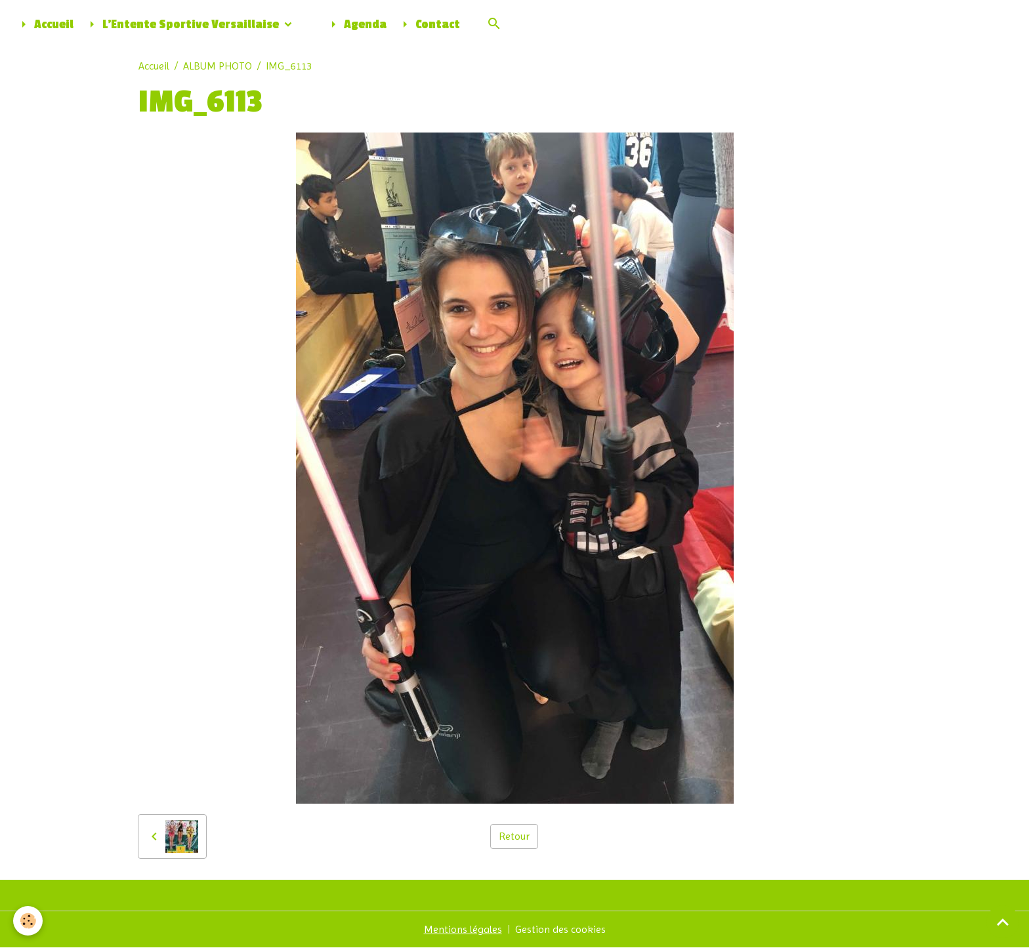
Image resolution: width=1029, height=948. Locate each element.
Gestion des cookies (560, 929)
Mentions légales (463, 929)
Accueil (45, 24)
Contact (428, 24)
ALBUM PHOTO (217, 66)
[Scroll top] (1002, 921)
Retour (514, 836)
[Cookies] (28, 921)
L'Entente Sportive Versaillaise (183, 24)
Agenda (356, 24)
